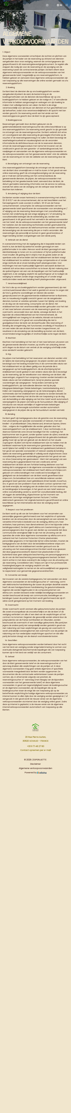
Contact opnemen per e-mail (35, 750)
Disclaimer (35, 763)
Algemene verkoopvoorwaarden (35, 768)
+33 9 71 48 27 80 (35, 746)
